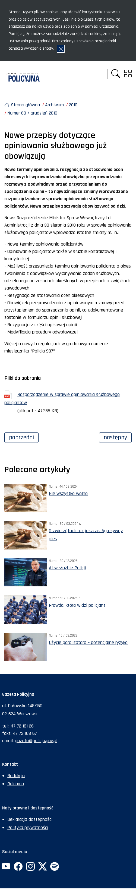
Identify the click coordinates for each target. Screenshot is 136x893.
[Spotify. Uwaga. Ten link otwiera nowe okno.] (54, 867)
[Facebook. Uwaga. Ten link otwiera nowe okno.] (18, 867)
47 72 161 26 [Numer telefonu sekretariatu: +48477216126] (22, 726)
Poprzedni (24, 436)
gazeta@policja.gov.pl (36, 741)
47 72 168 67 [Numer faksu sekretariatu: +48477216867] (25, 733)
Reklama (15, 784)
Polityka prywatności (27, 827)
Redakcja (16, 776)
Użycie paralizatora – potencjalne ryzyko (88, 642)
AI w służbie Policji (67, 568)
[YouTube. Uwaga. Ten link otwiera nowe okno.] (6, 867)
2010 (73, 105)
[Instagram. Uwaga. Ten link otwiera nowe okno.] (30, 867)
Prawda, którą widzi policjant (77, 605)
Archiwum (54, 105)
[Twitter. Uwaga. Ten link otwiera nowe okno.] (42, 867)
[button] (115, 74)
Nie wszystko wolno (68, 493)
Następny (118, 436)
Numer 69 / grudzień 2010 (32, 113)
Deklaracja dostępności (29, 819)
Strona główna (25, 105)
